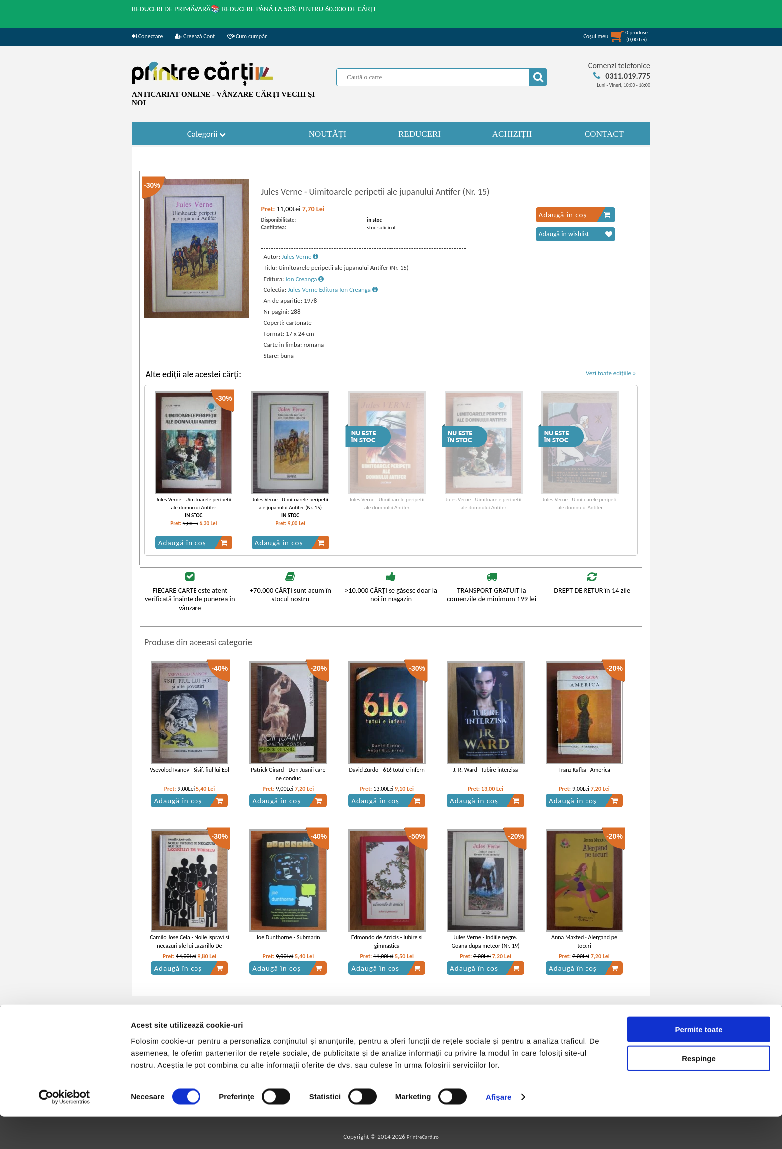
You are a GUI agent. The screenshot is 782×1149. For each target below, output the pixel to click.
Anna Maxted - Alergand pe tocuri (584, 941)
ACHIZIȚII (512, 134)
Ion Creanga (305, 279)
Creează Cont (195, 36)
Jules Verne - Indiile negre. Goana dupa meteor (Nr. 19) (485, 941)
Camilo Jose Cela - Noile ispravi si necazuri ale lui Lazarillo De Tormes (189, 946)
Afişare (499, 1129)
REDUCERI (419, 134)
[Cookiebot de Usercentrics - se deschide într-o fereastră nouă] (64, 1129)
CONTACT (604, 134)
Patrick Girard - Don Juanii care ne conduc (288, 774)
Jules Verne (300, 256)
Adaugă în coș (575, 215)
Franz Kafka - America (584, 769)
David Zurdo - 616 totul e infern (387, 769)
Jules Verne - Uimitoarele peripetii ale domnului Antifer (193, 503)
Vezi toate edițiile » (611, 373)
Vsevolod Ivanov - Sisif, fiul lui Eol (189, 769)
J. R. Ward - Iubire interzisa (485, 769)
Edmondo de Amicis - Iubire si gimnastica (387, 941)
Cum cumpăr (247, 36)
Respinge (699, 1091)
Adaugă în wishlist (575, 234)
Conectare (147, 36)
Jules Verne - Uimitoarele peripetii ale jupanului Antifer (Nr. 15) (290, 503)
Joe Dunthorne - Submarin (288, 937)
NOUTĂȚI (328, 134)
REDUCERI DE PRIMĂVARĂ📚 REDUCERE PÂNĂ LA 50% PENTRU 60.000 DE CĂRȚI (254, 8)
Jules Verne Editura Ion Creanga (333, 289)
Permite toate (698, 1061)
